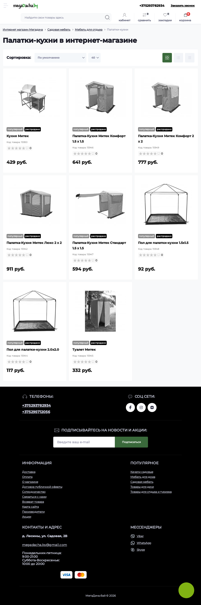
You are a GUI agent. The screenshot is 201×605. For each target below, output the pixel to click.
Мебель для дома (142, 477)
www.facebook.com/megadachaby (130, 407)
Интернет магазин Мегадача (23, 29)
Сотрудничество (34, 491)
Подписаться (131, 442)
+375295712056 (36, 412)
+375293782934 (36, 405)
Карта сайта (30, 506)
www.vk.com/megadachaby (152, 407)
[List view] (178, 57)
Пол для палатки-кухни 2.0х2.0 (33, 350)
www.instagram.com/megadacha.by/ (141, 407)
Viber (140, 536)
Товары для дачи (142, 486)
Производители (33, 511)
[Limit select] (94, 57)
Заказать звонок (183, 5)
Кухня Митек (18, 136)
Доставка (28, 472)
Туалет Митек (84, 350)
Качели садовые (141, 472)
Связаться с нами (34, 496)
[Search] (107, 17)
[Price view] (189, 57)
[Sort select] (60, 57)
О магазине (30, 482)
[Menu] (6, 5)
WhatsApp (144, 543)
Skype (141, 549)
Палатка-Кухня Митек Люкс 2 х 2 (34, 243)
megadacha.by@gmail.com (44, 545)
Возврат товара (33, 501)
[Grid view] (167, 57)
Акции (26, 516)
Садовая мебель (58, 29)
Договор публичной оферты (42, 486)
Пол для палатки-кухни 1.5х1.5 (163, 243)
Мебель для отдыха (88, 29)
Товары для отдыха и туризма (151, 491)
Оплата (27, 477)
